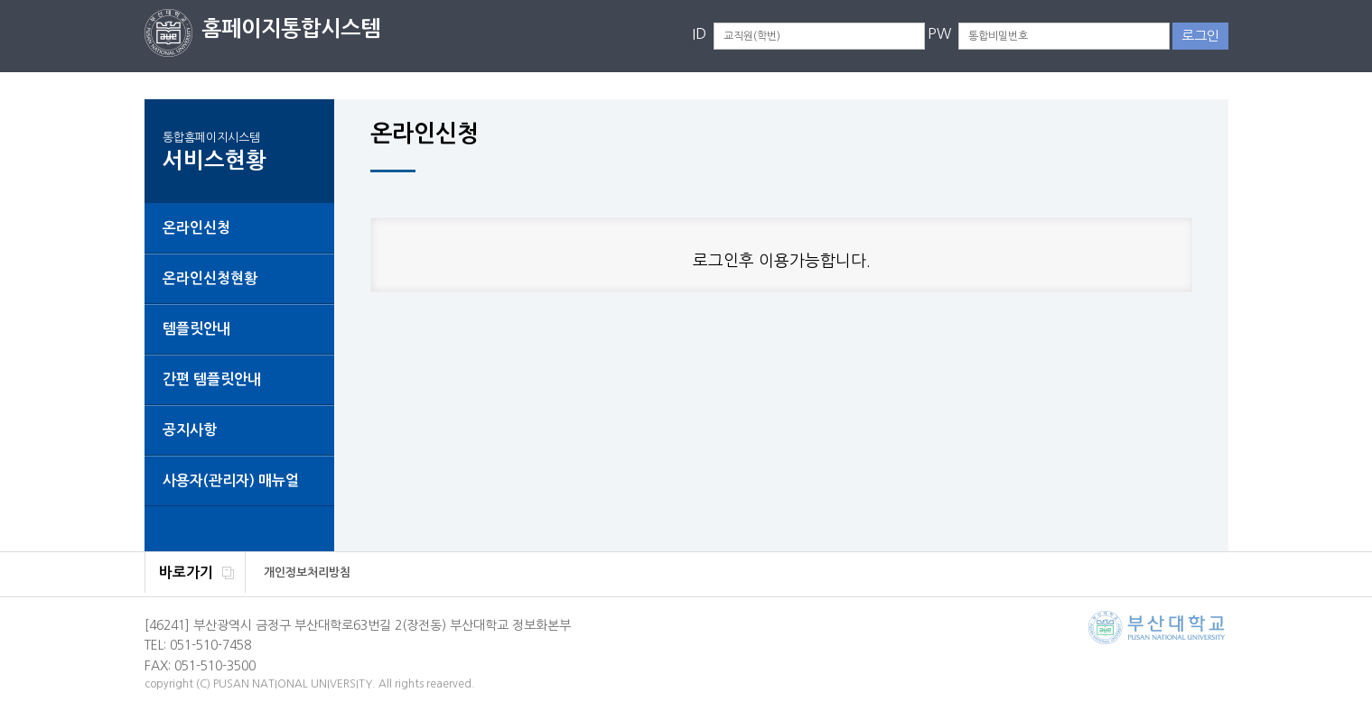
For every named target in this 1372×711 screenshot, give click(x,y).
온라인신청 (196, 228)
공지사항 (190, 430)
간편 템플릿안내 (212, 379)
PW (939, 33)
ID (699, 33)
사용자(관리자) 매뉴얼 (231, 480)
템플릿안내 (196, 329)
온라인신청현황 (210, 278)
